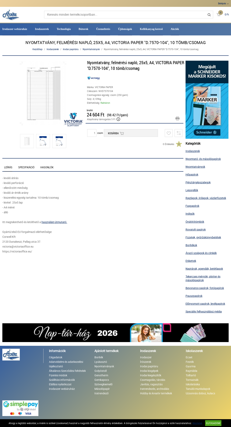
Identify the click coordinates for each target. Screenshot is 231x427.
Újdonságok (125, 29)
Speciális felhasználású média (204, 311)
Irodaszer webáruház (14, 29)
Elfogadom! (213, 423)
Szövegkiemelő (103, 384)
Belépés (222, 3)
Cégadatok (55, 357)
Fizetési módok (58, 375)
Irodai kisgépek (149, 371)
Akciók (175, 29)
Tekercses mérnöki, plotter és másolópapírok (203, 278)
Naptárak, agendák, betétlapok (204, 268)
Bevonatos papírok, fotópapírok (205, 288)
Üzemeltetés (103, 29)
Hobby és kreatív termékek (156, 393)
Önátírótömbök (195, 221)
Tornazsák (192, 380)
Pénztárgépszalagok (198, 182)
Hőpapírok (192, 174)
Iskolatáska (193, 384)
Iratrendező (101, 393)
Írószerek (145, 362)
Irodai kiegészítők (150, 375)
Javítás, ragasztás (151, 384)
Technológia (64, 29)
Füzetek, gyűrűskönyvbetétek (203, 237)
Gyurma (191, 366)
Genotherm (101, 375)
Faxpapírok (192, 206)
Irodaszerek (42, 29)
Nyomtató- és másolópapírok (203, 159)
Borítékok (191, 245)
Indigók (190, 213)
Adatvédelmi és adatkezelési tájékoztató (66, 364)
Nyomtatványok (91, 49)
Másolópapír (102, 389)
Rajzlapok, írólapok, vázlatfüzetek (206, 198)
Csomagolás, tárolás (152, 380)
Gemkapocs (101, 380)
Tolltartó (191, 375)
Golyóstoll (100, 371)
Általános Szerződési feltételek (67, 371)
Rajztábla (191, 371)
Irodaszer (146, 357)
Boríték (98, 357)
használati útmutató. (54, 222)
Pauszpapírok (194, 296)
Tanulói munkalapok (198, 389)
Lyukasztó (100, 362)
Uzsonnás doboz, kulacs (200, 393)
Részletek (197, 423)
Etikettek (191, 261)
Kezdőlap (38, 49)
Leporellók (192, 190)
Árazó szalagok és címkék (201, 253)
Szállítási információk (62, 380)
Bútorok (83, 29)
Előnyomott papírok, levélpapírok (205, 303)
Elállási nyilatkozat (60, 384)
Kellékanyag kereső (151, 29)
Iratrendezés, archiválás (154, 389)
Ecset (189, 357)
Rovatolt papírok (196, 229)
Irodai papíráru (71, 49)
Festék (190, 362)
